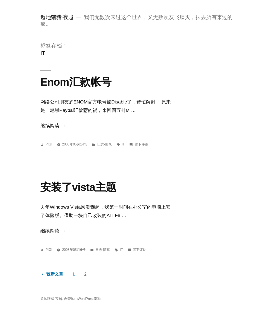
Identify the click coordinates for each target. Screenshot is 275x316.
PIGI (49, 144)
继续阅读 (53, 125)
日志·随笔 (104, 144)
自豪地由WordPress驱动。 (84, 299)
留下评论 (141, 144)
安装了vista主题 (78, 187)
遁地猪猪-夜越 (57, 17)
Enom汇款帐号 (75, 82)
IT (123, 144)
